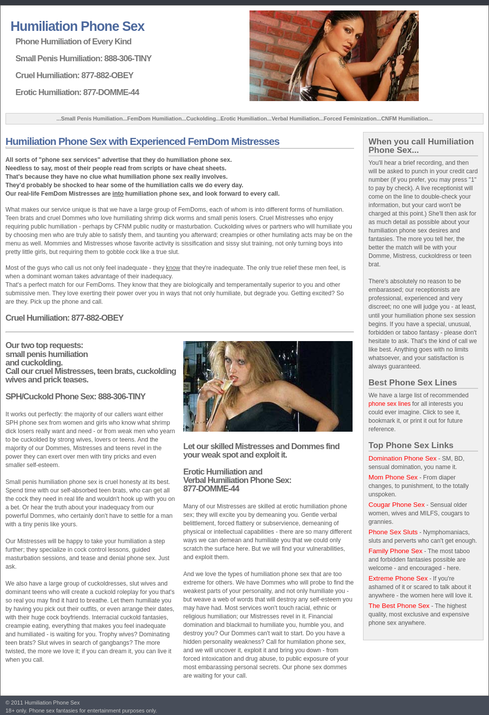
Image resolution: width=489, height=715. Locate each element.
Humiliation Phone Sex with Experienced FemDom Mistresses (142, 141)
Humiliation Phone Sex (77, 26)
